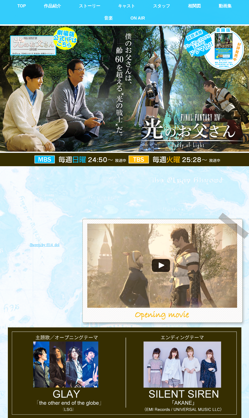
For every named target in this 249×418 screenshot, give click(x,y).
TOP (21, 6)
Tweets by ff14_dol (45, 245)
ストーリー (89, 6)
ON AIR (137, 18)
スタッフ (161, 6)
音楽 (108, 18)
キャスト (126, 6)
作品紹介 (52, 6)
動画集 (225, 6)
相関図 (194, 6)
